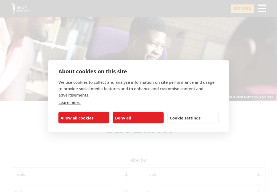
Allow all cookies (77, 117)
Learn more (69, 102)
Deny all (123, 117)
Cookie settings (185, 117)
